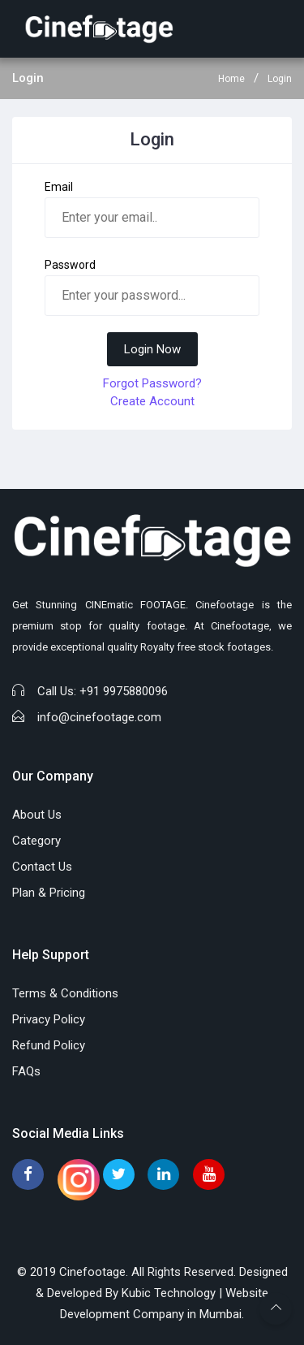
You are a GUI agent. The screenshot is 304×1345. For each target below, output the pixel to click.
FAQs (26, 1071)
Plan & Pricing (48, 892)
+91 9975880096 (123, 691)
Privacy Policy (48, 1019)
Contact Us (42, 866)
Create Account (152, 401)
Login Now (152, 349)
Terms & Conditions (65, 993)
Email (59, 186)
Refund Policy (48, 1045)
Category (36, 840)
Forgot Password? (152, 383)
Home (231, 78)
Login (280, 78)
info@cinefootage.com (99, 717)
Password (70, 264)
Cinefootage (92, 1272)
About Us (37, 814)
